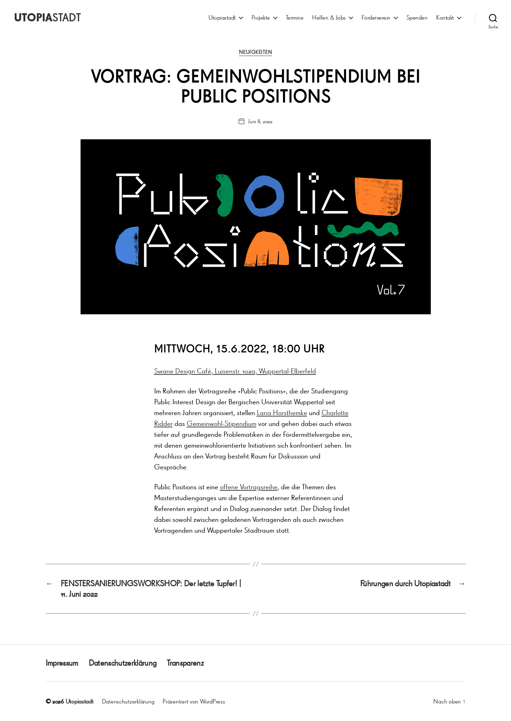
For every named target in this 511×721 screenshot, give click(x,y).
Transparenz (185, 663)
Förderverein (376, 17)
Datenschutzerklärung (123, 663)
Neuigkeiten (255, 52)
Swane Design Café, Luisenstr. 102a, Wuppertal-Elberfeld (235, 370)
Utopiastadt (222, 17)
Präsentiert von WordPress (194, 701)
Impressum (62, 663)
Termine (295, 17)
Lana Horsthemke (282, 412)
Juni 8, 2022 (260, 121)
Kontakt (445, 17)
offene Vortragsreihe (248, 486)
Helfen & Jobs (329, 17)
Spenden (417, 17)
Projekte (260, 17)
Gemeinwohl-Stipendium (221, 423)
